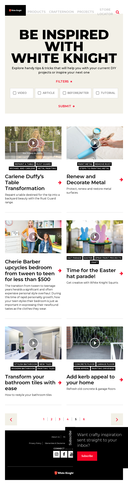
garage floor (105, 364)
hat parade (75, 258)
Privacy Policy (35, 443)
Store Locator (105, 12)
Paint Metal (85, 164)
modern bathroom (23, 368)
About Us (56, 437)
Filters (62, 81)
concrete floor (84, 364)
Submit (64, 106)
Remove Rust (103, 164)
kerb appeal (81, 368)
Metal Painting (47, 168)
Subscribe (87, 456)
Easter (88, 258)
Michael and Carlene (22, 168)
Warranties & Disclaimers (55, 443)
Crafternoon (61, 12)
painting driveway (103, 368)
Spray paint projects (108, 258)
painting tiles (45, 368)
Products (37, 12)
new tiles (45, 364)
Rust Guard (43, 164)
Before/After (78, 93)
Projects (85, 12)
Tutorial (108, 93)
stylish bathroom (25, 364)
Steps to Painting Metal (94, 168)
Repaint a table (24, 164)
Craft (94, 262)
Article (49, 93)
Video (22, 93)
